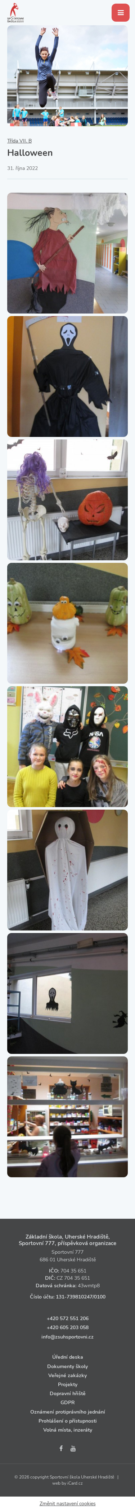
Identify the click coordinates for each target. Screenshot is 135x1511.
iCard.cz (75, 1483)
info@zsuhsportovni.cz (67, 1336)
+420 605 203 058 (68, 1327)
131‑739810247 (74, 1296)
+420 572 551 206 (68, 1318)
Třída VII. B (19, 140)
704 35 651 (73, 1270)
